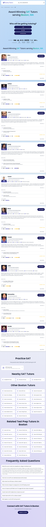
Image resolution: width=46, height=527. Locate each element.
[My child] (23, 30)
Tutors (2, 7)
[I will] (23, 27)
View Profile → (42, 78)
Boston (12, 7)
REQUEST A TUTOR (23, 512)
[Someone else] (23, 33)
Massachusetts (7, 7)
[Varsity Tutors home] (8, 3)
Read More (42, 66)
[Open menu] (44, 3)
